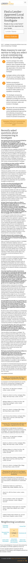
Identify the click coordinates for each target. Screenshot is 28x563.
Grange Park (22, 526)
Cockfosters (5, 525)
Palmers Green (22, 541)
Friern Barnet (5, 541)
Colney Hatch (5, 539)
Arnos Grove (14, 539)
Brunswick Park (5, 532)
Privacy (24, 558)
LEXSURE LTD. (21, 560)
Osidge (5, 533)
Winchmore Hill (22, 533)
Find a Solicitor (11, 37)
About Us (13, 558)
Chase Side (5, 527)
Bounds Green (14, 540)
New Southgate (14, 542)
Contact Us (19, 558)
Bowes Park (22, 539)
